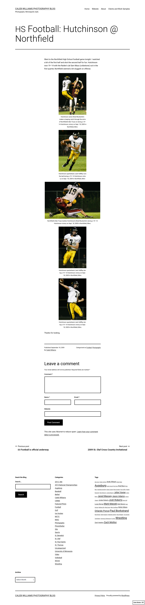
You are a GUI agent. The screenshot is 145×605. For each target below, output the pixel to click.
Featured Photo (60, 504)
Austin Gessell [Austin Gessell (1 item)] (110, 486)
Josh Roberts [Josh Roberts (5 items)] (115, 500)
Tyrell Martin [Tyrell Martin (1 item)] (97, 518)
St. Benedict (59, 535)
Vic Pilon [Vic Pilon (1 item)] (113, 518)
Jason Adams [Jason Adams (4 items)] (118, 496)
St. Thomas (59, 545)
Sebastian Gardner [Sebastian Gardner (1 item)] (112, 514)
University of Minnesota (63, 551)
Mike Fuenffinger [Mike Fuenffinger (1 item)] (114, 507)
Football (89, 347)
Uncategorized (60, 548)
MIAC (57, 520)
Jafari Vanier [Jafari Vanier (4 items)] (120, 492)
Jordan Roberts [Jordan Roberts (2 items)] (104, 500)
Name (47, 397)
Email (77, 397)
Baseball (58, 491)
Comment (48, 374)
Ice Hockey (59, 513)
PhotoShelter (60, 526)
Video (57, 554)
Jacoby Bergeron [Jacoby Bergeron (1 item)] (110, 492)
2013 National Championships (66, 485)
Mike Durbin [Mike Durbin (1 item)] (107, 507)
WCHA (57, 561)
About (103, 9)
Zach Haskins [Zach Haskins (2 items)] (99, 522)
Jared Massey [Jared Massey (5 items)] (105, 496)
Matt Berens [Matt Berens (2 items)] (121, 504)
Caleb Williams (51, 350)
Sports (57, 532)
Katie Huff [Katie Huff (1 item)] (125, 500)
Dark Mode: (139, 602)
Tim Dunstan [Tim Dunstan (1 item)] (126, 514)
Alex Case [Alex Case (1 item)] (97, 482)
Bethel (57, 494)
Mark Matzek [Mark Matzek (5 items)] (110, 503)
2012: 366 (58, 482)
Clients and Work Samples (119, 9)
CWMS (57, 501)
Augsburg (58, 488)
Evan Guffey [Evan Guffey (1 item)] (123, 489)
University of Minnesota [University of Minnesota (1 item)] (106, 518)
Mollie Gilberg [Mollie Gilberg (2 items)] (122, 507)
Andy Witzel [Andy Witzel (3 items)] (111, 482)
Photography (96, 347)
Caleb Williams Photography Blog (35, 8)
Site (56, 529)
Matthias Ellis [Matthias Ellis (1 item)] (102, 507)
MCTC (57, 517)
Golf (56, 510)
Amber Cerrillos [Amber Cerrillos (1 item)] (102, 482)
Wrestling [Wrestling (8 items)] (121, 518)
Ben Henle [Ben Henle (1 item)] (115, 486)
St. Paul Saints (60, 542)
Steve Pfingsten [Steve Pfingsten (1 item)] (120, 514)
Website (95, 9)
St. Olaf (57, 539)
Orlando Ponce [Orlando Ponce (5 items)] (102, 510)
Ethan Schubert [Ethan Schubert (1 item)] (116, 489)
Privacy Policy (100, 596)
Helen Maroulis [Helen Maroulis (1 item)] (102, 492)
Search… (18, 482)
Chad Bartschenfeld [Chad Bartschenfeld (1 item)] (101, 489)
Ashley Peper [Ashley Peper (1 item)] (119, 482)
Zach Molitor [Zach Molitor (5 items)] (110, 522)
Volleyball (58, 558)
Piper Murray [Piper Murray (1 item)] (97, 514)
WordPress (125, 596)
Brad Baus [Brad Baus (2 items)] (121, 486)
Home (87, 9)
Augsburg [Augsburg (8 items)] (100, 485)
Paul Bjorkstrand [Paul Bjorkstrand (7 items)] (119, 510)
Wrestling (58, 564)
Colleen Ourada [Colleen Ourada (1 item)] (109, 489)
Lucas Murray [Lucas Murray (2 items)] (99, 504)
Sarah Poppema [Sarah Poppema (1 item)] (104, 514)
